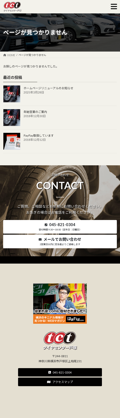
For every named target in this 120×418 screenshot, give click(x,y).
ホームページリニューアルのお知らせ (48, 88)
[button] (60, 227)
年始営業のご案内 (35, 112)
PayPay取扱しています (39, 135)
